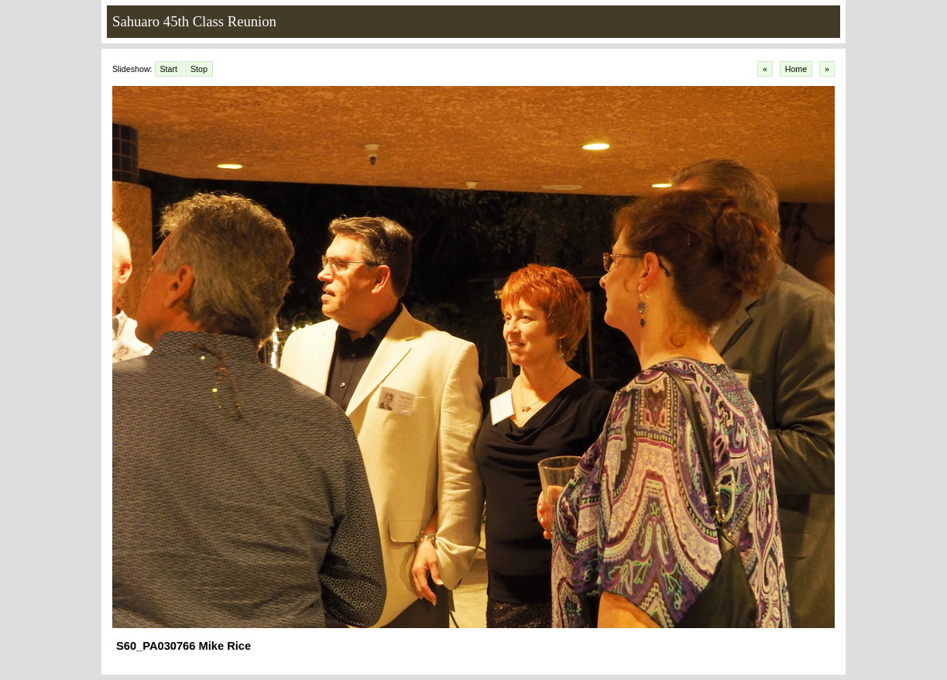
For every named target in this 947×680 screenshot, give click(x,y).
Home (796, 69)
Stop (199, 69)
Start (169, 69)
